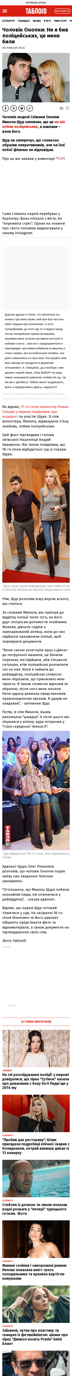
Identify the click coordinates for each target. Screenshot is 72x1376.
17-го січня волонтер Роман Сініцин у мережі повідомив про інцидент (35, 411)
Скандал (24, 21)
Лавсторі (60, 21)
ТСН (60, 158)
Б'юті (47, 21)
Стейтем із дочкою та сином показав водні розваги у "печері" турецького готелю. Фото (34, 1209)
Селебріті (8, 21)
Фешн (37, 21)
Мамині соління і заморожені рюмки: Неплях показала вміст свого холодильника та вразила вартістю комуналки (34, 1272)
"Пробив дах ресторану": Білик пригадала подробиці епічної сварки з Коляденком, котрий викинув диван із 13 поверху (35, 1146)
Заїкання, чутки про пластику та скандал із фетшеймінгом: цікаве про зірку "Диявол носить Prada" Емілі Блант (35, 1337)
